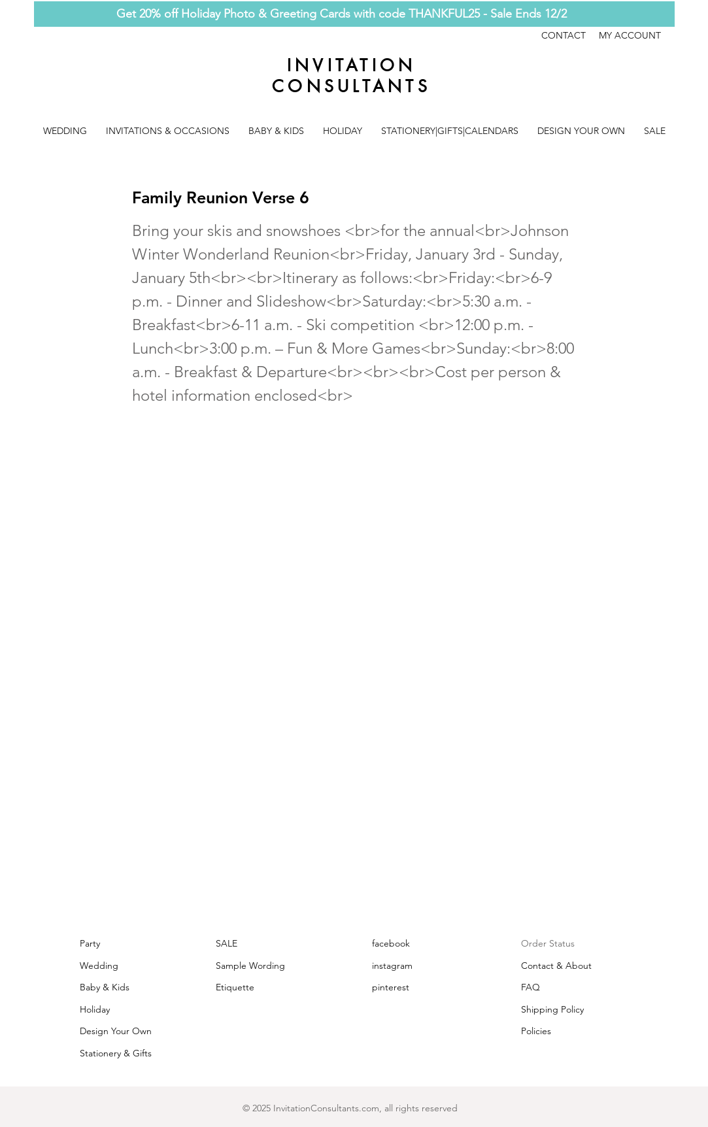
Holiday (95, 1009)
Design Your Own (116, 1031)
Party (90, 943)
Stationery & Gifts (116, 1053)
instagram (392, 965)
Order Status (548, 943)
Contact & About (556, 965)
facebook (391, 943)
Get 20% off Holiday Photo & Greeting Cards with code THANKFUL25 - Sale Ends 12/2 (341, 14)
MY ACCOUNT (630, 35)
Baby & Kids (104, 987)
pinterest (390, 987)
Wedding (99, 965)
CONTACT (570, 35)
